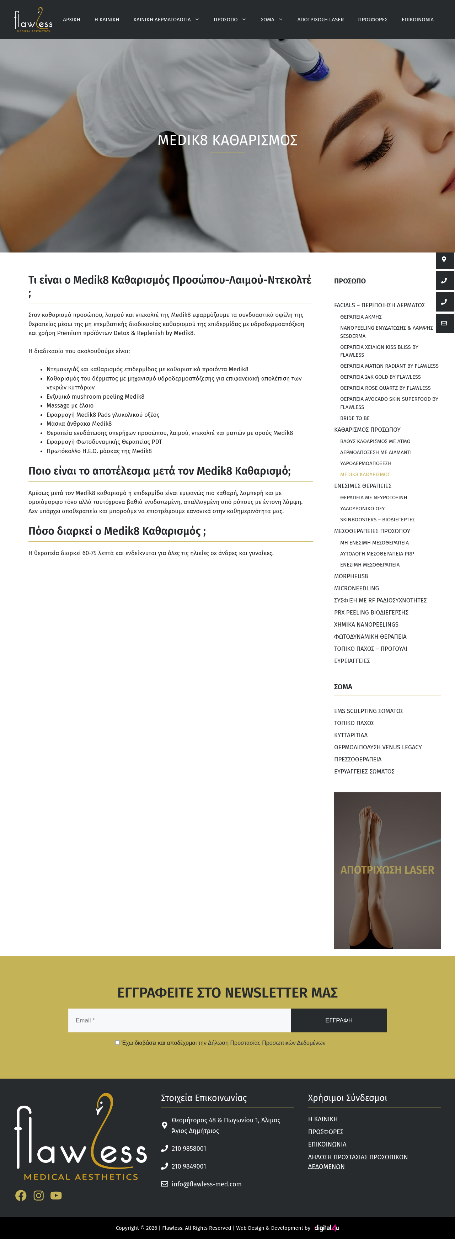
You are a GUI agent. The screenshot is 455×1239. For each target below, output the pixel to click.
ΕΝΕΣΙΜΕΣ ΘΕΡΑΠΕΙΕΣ (362, 486)
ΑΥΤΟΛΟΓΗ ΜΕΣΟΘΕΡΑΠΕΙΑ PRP (377, 554)
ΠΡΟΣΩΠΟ (234, 19)
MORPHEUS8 (351, 576)
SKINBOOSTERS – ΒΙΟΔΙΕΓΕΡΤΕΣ (377, 519)
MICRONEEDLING (356, 588)
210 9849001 (189, 1166)
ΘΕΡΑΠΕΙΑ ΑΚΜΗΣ (361, 317)
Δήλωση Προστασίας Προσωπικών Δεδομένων (266, 1043)
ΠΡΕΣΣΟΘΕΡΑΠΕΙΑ (358, 759)
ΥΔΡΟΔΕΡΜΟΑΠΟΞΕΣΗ (365, 463)
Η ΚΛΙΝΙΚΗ (107, 19)
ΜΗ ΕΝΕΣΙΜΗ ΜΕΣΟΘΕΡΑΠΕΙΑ (374, 542)
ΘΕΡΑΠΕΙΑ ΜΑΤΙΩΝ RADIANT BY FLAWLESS (389, 366)
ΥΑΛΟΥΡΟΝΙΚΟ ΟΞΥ (362, 508)
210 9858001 (189, 1149)
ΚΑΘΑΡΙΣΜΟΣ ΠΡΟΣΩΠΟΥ (367, 430)
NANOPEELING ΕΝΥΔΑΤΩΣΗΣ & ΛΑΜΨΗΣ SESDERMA (386, 332)
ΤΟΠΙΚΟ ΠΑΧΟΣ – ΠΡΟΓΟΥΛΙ (370, 649)
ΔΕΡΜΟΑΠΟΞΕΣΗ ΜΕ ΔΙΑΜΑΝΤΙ (376, 452)
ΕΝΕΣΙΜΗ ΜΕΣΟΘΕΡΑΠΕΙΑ (370, 565)
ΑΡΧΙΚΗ (71, 19)
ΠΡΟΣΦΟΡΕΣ (372, 19)
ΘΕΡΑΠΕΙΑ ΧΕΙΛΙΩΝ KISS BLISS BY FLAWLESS (379, 351)
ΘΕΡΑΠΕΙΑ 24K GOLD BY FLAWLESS (380, 377)
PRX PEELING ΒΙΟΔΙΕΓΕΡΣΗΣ (371, 612)
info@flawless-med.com (207, 1184)
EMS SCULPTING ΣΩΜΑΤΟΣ (368, 711)
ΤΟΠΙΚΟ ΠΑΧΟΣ (354, 723)
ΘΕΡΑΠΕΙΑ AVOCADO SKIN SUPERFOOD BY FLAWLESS (389, 403)
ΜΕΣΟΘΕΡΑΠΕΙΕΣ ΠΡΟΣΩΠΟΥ (372, 531)
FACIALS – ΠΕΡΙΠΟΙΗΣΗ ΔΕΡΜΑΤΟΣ (379, 305)
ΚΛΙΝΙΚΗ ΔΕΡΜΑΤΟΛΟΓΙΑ (170, 19)
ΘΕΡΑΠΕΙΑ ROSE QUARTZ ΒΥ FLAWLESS (385, 388)
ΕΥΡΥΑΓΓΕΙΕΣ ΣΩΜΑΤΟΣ (364, 771)
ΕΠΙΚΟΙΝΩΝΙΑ (418, 19)
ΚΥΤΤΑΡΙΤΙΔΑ (351, 735)
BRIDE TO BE (355, 418)
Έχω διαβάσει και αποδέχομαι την (220, 1043)
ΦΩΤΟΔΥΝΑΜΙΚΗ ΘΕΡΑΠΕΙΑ (370, 636)
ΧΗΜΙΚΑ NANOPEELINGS (366, 624)
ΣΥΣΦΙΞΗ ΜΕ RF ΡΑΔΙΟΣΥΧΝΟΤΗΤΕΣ (380, 600)
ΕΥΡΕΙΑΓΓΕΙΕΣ (352, 661)
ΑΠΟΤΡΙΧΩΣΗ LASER (321, 19)
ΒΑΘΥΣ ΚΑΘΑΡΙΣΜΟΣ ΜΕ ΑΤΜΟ (375, 441)
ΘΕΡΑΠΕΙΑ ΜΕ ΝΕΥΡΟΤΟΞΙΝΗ (373, 497)
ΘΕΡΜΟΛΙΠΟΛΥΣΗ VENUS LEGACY (378, 747)
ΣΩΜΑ (275, 19)
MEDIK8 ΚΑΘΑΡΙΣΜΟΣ (365, 474)
